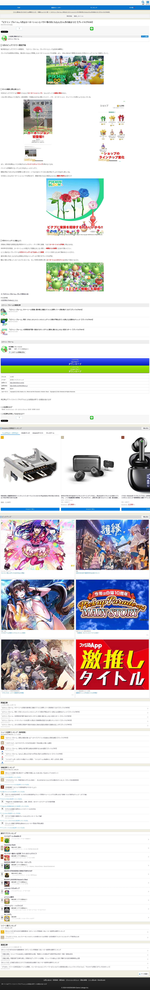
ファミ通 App (7, 3)
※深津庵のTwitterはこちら (9, 300)
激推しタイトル (78, 16)
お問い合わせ (48, 980)
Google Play (75, 369)
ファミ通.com (92, 980)
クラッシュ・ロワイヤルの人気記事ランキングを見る (15, 820)
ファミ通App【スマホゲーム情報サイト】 (24, 12)
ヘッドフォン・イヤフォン (10, 433)
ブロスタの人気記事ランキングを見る (11, 813)
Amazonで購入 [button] (30, 509)
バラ (16, 409)
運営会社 (62, 980)
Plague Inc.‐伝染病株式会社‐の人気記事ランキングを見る (15, 806)
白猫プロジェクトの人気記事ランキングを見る (13, 791)
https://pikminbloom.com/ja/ (17, 382)
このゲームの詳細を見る (18, 352)
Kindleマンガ (25, 433)
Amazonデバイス (38, 433)
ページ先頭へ (144, 974)
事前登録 (69, 16)
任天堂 (29, 409)
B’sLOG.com (101, 980)
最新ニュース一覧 (43, 12)
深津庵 (33, 409)
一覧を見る (145, 428)
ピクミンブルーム (22, 409)
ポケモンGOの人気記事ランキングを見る (12, 799)
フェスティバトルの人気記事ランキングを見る (13, 827)
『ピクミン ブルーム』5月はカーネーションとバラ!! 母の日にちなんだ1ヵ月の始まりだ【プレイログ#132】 (80, 12)
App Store (75, 362)
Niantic (3, 409)
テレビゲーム (50, 433)
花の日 (38, 409)
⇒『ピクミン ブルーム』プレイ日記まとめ (14, 294)
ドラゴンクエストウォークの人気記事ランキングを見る (15, 784)
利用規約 (55, 980)
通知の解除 (83, 980)
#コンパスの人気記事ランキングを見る (11, 777)
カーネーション (10, 409)
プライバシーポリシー (72, 980)
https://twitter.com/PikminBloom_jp (19, 385)
